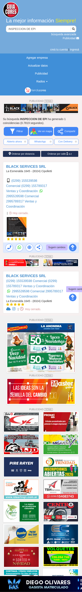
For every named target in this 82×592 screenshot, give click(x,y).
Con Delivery (67, 141)
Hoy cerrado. (18, 213)
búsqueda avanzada (63, 34)
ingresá (74, 49)
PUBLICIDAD (41, 101)
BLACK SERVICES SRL (26, 167)
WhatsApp (42, 141)
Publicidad (71, 38)
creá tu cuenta (59, 49)
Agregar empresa (37, 57)
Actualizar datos (38, 65)
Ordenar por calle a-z (59, 153)
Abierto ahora (16, 141)
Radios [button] (42, 81)
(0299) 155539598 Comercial (27, 281)
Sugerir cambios (56, 247)
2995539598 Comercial (22, 196)
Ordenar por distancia (21, 153)
